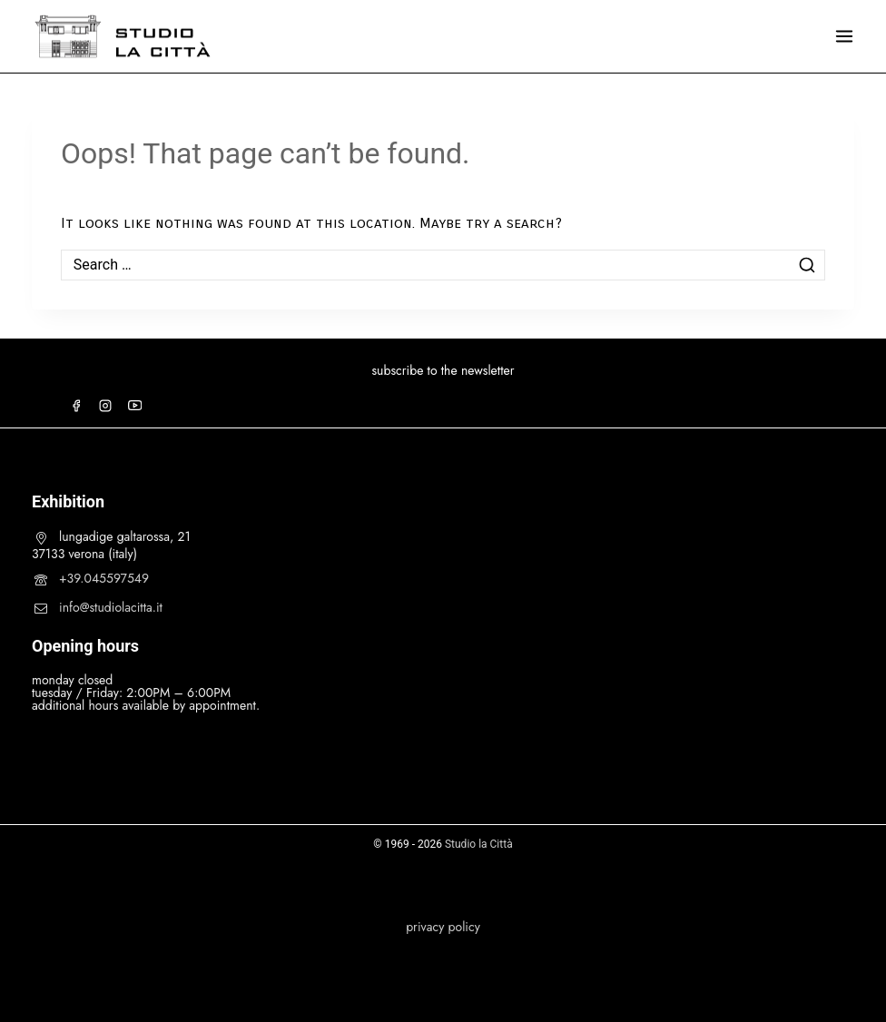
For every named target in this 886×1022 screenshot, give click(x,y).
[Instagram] (105, 405)
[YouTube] (134, 405)
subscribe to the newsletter (442, 370)
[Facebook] (76, 405)
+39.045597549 (104, 578)
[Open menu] (844, 36)
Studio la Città (479, 844)
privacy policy (443, 927)
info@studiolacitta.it (110, 607)
